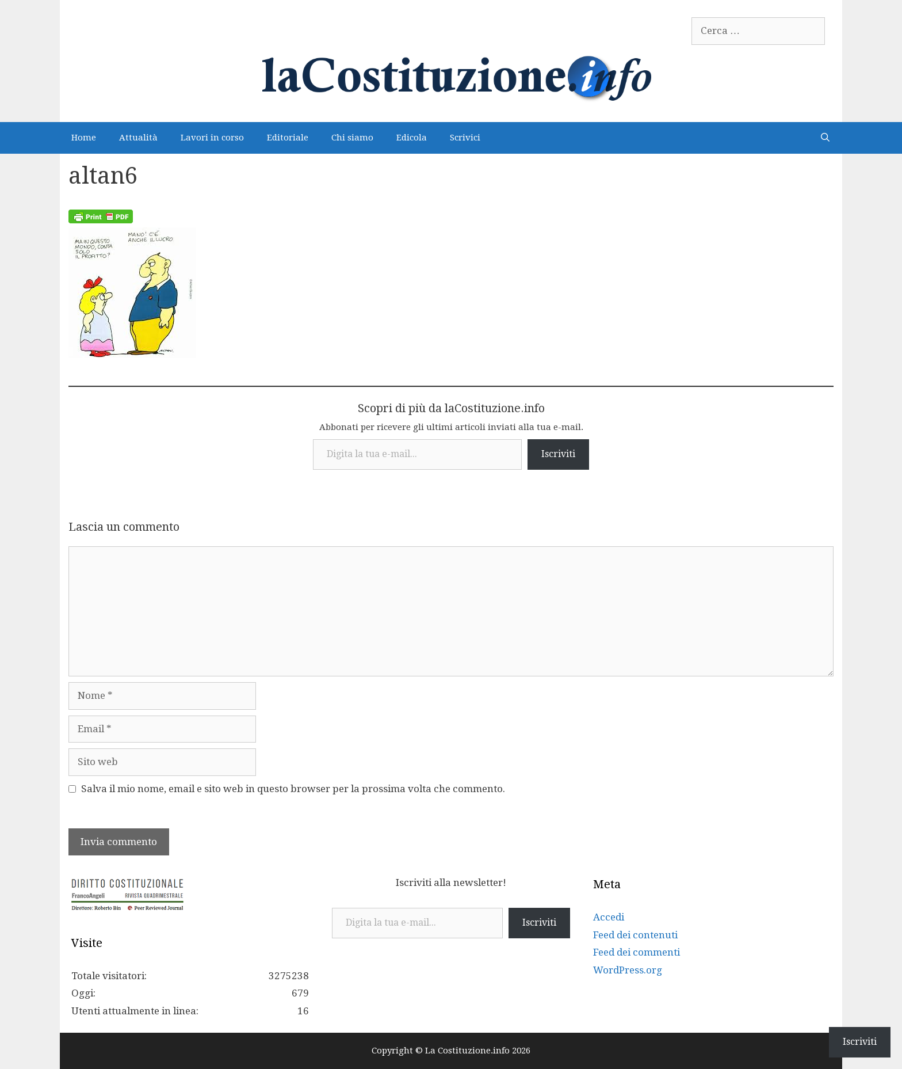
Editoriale (287, 137)
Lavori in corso (212, 137)
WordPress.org (627, 970)
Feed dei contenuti (635, 935)
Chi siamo (352, 137)
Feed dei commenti (636, 952)
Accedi (608, 917)
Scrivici (465, 137)
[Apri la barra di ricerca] (825, 138)
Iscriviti (558, 453)
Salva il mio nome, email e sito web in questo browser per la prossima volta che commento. (293, 788)
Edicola (411, 137)
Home (83, 137)
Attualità (138, 137)
